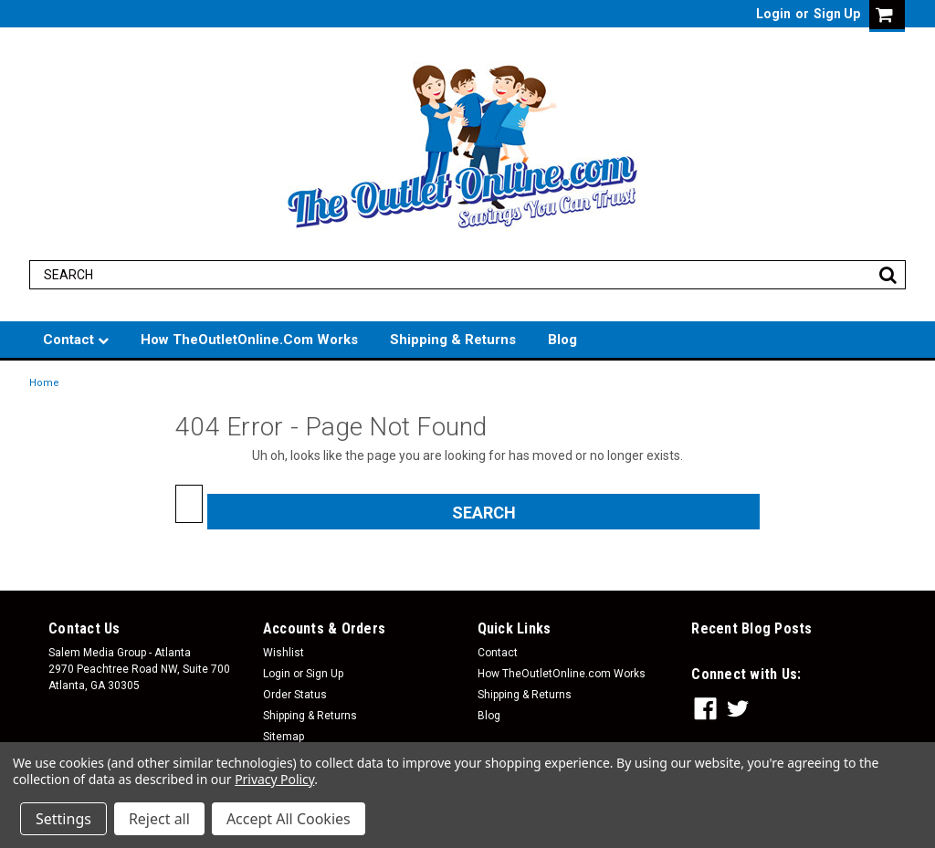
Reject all (159, 819)
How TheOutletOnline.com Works (249, 339)
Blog (562, 339)
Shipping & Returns (453, 339)
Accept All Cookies (288, 819)
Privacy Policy (274, 779)
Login (773, 13)
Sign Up (837, 13)
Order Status (295, 694)
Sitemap (283, 736)
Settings (63, 819)
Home (44, 383)
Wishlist (283, 652)
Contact (76, 339)
